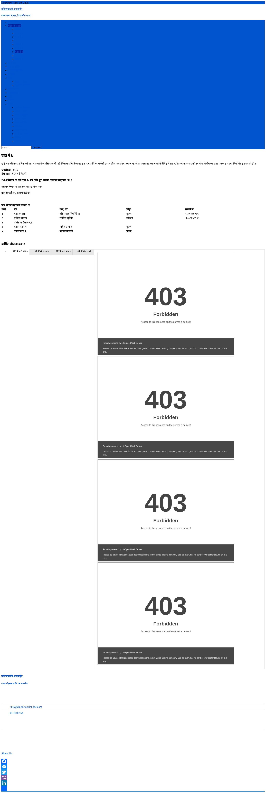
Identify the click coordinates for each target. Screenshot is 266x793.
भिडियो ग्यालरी (22, 133)
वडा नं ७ (19, 51)
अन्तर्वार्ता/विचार (15, 70)
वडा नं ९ (19, 59)
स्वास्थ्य (11, 74)
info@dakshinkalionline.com (26, 706)
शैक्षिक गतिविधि (22, 85)
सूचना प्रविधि (21, 111)
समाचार (12, 62)
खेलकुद (19, 126)
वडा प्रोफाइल (14, 25)
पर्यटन (11, 100)
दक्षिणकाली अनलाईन (11, 9)
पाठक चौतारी (21, 115)
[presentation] (19, 251)
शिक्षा (10, 77)
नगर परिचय (14, 21)
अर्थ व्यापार (13, 89)
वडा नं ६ (19, 48)
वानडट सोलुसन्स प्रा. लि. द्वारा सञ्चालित (14, 683)
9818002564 (16, 713)
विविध (18, 137)
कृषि (10, 96)
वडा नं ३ (19, 36)
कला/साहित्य (14, 66)
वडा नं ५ (19, 44)
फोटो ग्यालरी (21, 130)
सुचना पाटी (20, 118)
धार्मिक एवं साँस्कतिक (25, 141)
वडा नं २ (19, 33)
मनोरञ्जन (13, 92)
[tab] (19, 251)
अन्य (10, 103)
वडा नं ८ (19, 55)
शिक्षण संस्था (21, 81)
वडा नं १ (19, 29)
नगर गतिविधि (21, 122)
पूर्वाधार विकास (22, 107)
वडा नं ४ (19, 40)
